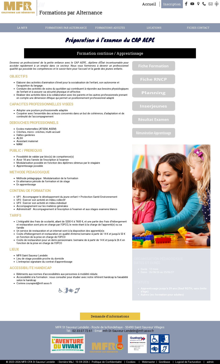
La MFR (22, 27)
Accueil (149, 4)
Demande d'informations (110, 316)
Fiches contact (198, 27)
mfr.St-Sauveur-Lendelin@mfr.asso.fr (128, 331)
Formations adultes (110, 27)
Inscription (172, 4)
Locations (154, 27)
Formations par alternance (66, 27)
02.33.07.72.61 (82, 331)
